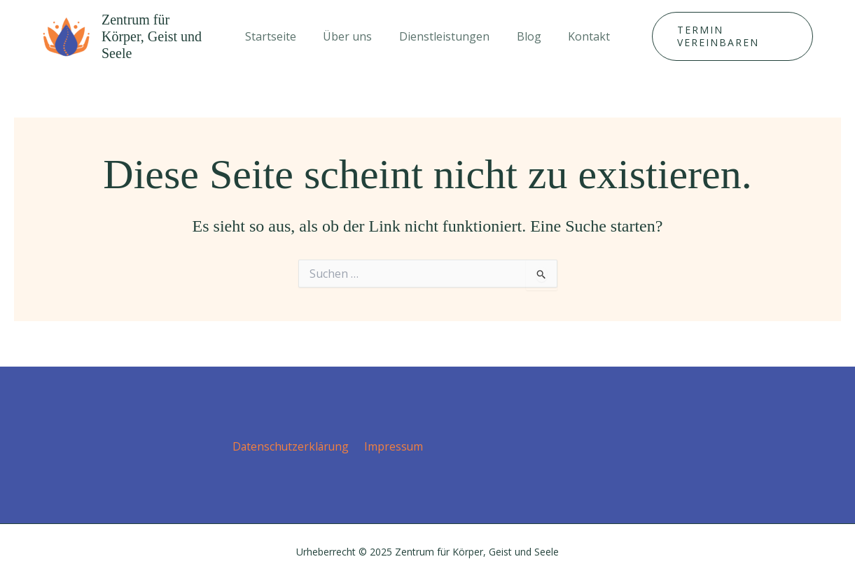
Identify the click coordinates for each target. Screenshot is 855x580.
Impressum (392, 445)
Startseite (279, 36)
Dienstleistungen (444, 36)
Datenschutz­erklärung (292, 445)
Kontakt (580, 36)
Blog (524, 36)
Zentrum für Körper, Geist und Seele (152, 36)
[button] (726, 36)
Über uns (352, 36)
